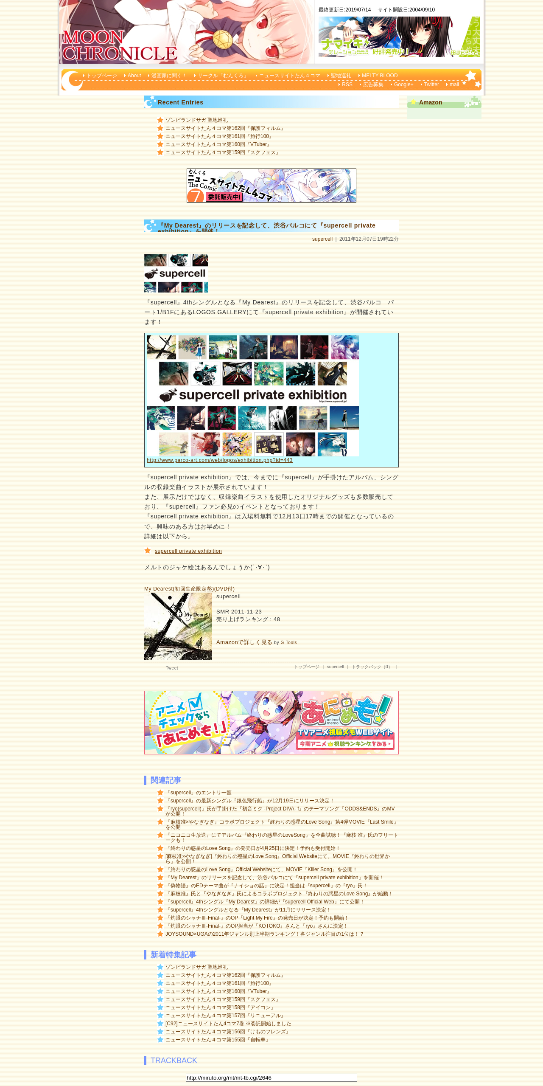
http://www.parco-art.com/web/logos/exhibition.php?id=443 (220, 460)
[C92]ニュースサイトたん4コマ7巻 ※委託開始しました (228, 1024)
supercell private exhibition (188, 551)
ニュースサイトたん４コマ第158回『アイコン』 (220, 1007)
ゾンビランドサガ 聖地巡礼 (196, 120)
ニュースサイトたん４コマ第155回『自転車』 (218, 1040)
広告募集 (373, 84)
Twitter (431, 84)
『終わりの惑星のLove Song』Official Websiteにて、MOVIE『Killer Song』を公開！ (261, 869)
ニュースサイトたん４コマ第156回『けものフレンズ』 (228, 1032)
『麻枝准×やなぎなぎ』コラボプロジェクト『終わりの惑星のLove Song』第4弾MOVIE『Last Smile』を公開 (282, 824)
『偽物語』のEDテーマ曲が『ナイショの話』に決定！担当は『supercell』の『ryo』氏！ (266, 886)
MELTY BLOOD (379, 76)
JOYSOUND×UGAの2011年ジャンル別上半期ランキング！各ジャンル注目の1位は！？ (264, 934)
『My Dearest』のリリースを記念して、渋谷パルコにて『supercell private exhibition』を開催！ (274, 878)
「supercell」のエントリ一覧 (198, 793)
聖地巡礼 (341, 76)
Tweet (172, 668)
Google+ (404, 84)
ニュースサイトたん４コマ (289, 76)
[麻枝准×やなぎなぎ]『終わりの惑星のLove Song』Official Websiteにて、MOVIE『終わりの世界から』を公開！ (277, 858)
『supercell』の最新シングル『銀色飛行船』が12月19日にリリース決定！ (250, 801)
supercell (322, 239)
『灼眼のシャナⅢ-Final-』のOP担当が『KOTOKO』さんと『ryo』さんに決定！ (256, 926)
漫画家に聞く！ (169, 76)
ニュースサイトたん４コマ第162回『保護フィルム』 (225, 128)
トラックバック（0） (372, 666)
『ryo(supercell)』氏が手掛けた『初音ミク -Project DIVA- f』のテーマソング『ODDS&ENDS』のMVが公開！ (280, 811)
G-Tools (288, 642)
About (134, 76)
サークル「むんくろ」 (223, 76)
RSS (347, 84)
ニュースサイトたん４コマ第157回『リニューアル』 (225, 1015)
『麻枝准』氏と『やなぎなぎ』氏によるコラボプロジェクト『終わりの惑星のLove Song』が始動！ (279, 894)
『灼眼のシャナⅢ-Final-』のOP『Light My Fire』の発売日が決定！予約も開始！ (257, 918)
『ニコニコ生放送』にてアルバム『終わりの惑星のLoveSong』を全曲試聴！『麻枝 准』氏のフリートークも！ (281, 837)
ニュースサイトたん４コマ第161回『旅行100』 (219, 136)
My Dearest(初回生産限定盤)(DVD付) (189, 589)
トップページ (102, 76)
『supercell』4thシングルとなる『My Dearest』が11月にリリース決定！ (248, 910)
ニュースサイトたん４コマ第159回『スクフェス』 (223, 152)
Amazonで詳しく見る (244, 642)
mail (454, 84)
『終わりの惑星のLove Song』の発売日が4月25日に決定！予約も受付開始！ (253, 848)
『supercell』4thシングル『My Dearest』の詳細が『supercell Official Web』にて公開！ (265, 902)
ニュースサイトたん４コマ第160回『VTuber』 (218, 144)
